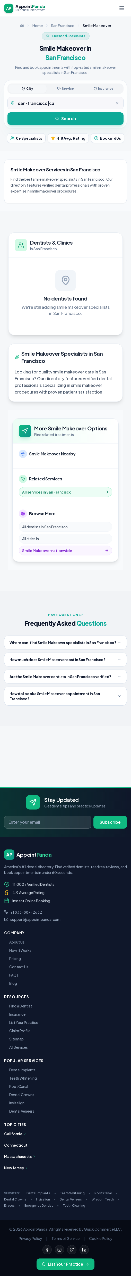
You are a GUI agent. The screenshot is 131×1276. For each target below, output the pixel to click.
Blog (10, 983)
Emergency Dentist (41, 1205)
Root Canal (16, 1086)
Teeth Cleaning (74, 1205)
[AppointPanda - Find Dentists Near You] (24, 8)
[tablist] (65, 89)
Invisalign (14, 1102)
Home (37, 25)
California (15, 1133)
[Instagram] (59, 1249)
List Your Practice (21, 1022)
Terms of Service (65, 1238)
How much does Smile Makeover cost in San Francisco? (65, 659)
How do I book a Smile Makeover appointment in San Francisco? (65, 696)
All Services (16, 1047)
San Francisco (62, 25)
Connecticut (18, 1145)
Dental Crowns (19, 1094)
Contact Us (16, 966)
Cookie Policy (100, 1238)
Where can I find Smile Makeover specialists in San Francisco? (65, 642)
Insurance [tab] (103, 88)
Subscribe (110, 822)
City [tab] (27, 88)
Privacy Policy (30, 1238)
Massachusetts (20, 1156)
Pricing (12, 958)
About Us (14, 942)
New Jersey (16, 1167)
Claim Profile (17, 1030)
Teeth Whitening (20, 1078)
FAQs (11, 975)
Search (65, 118)
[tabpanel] (65, 103)
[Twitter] (71, 1249)
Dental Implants (20, 1069)
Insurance (14, 1014)
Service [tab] (65, 88)
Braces (12, 1205)
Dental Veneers (19, 1111)
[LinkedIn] (84, 1249)
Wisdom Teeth (105, 1199)
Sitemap (14, 1039)
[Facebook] (47, 1249)
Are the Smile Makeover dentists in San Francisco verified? (65, 676)
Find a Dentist (18, 1006)
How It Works (17, 950)
